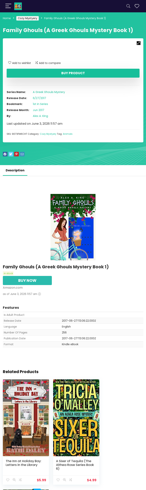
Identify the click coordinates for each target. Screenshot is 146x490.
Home (7, 18)
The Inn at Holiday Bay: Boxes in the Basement (120, 459)
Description (15, 170)
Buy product (73, 73)
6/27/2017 (39, 98)
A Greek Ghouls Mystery (49, 92)
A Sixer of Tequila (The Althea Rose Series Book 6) (73, 461)
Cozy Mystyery (27, 18)
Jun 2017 (38, 110)
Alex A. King (40, 116)
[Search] (128, 6)
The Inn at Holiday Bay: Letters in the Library (23, 459)
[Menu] (8, 6)
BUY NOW (27, 280)
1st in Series (40, 104)
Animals (68, 133)
